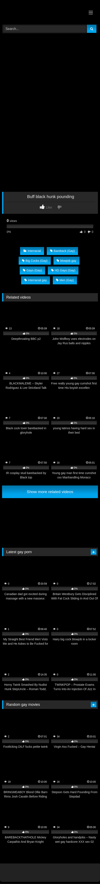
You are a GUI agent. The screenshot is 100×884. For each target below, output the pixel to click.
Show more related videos (50, 492)
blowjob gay (66, 260)
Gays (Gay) (32, 270)
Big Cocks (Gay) (35, 260)
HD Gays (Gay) (63, 270)
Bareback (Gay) (62, 251)
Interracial (32, 251)
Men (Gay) (65, 280)
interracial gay (35, 280)
